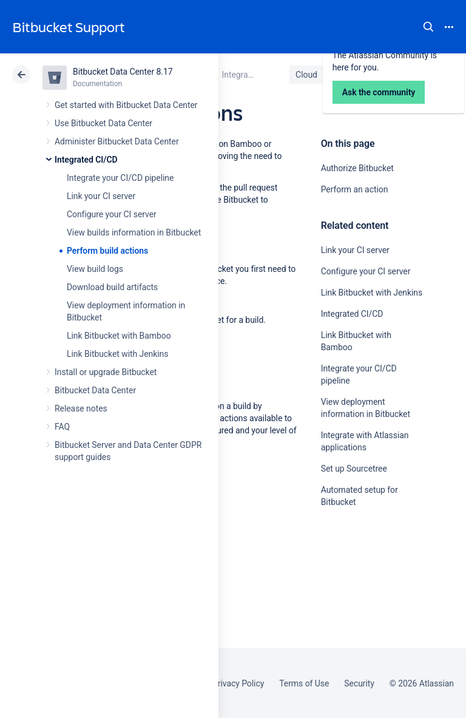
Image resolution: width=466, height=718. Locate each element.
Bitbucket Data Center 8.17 (123, 71)
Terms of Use (304, 683)
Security (359, 683)
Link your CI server (101, 196)
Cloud (306, 75)
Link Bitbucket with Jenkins (117, 354)
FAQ (62, 427)
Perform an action (354, 189)
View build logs (95, 269)
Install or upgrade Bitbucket (106, 372)
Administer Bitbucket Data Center (117, 141)
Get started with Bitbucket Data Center (126, 105)
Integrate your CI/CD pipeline (120, 178)
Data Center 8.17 (371, 75)
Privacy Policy (238, 683)
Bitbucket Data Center (95, 390)
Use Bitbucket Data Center (103, 123)
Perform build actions (107, 251)
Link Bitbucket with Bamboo (119, 335)
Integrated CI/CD (86, 159)
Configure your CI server (112, 214)
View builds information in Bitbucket (134, 232)
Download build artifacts (112, 287)
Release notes (81, 408)
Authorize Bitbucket (357, 168)
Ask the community (363, 621)
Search (428, 26)
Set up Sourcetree (354, 468)
